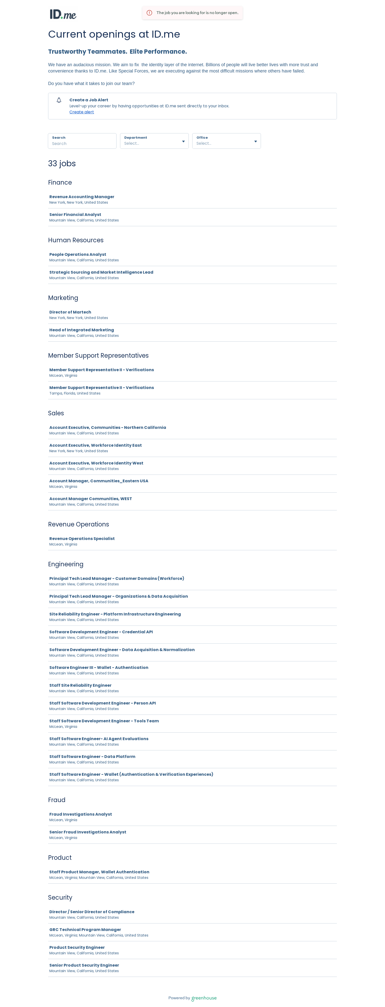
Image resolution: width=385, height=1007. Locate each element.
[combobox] (124, 143)
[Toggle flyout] (183, 141)
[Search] (82, 144)
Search (58, 137)
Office (202, 137)
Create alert (81, 112)
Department (135, 137)
